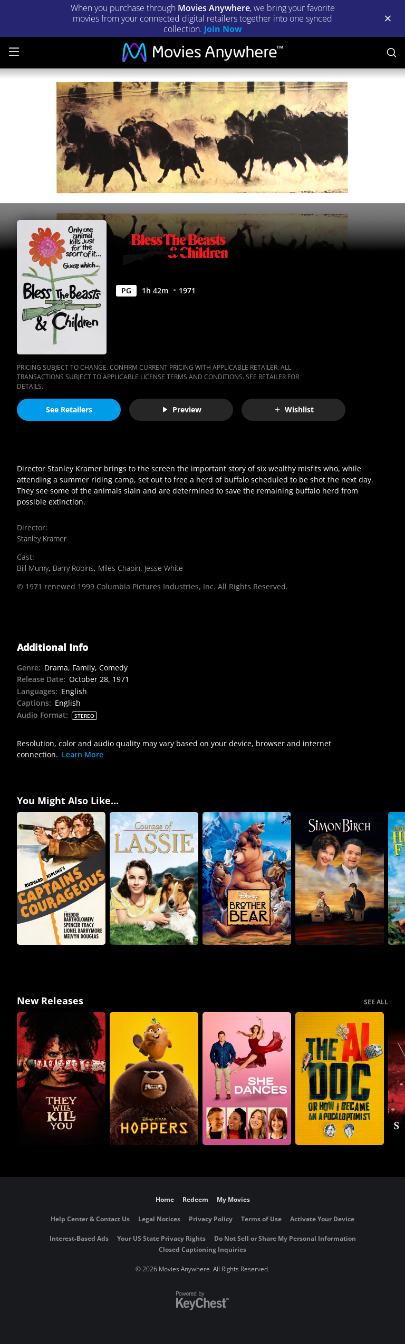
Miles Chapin (119, 568)
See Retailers (69, 409)
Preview (181, 409)
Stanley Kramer (41, 538)
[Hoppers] (154, 1078)
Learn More (82, 754)
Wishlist (294, 409)
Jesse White (163, 568)
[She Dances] (246, 1078)
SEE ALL (376, 1001)
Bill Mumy (33, 568)
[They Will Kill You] (61, 1078)
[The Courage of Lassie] (154, 878)
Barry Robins (73, 568)
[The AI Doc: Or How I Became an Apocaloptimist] (339, 1078)
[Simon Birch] (339, 878)
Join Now (223, 29)
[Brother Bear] (246, 878)
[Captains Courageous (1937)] (61, 878)
